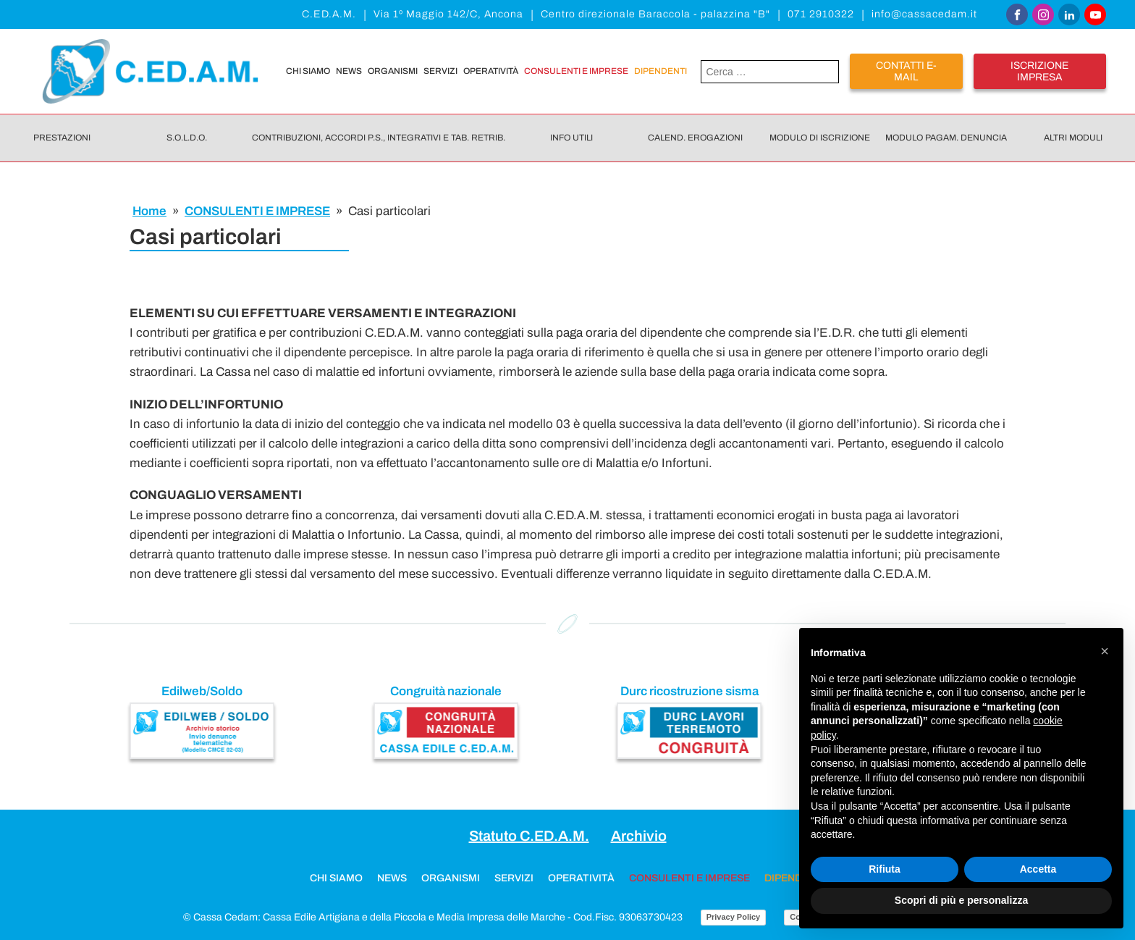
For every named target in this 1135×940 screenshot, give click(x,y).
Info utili (571, 138)
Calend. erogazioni (695, 138)
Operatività (490, 71)
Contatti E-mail (906, 71)
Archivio (639, 836)
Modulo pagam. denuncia (946, 138)
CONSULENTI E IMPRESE (576, 71)
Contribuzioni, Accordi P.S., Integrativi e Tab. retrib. (378, 138)
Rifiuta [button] (884, 869)
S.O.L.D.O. (186, 138)
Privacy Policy (733, 916)
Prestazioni (61, 138)
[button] (1104, 651)
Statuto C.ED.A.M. (529, 836)
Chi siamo (308, 71)
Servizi (440, 71)
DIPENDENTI (660, 71)
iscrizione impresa (1039, 71)
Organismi (393, 71)
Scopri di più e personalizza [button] (961, 900)
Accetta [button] (1038, 869)
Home (149, 211)
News (349, 71)
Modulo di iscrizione (819, 138)
